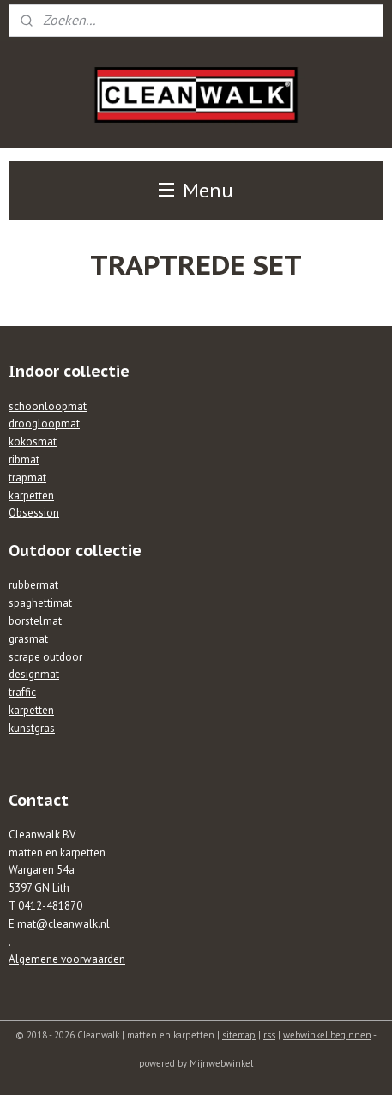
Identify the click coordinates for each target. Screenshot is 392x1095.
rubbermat (33, 585)
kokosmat (33, 441)
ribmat (24, 459)
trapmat (27, 477)
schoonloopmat (48, 406)
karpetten (31, 495)
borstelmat (35, 621)
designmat (34, 674)
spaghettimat (40, 603)
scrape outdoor (45, 657)
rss (269, 1035)
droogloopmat (44, 423)
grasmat (28, 639)
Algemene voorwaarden (67, 959)
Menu (196, 190)
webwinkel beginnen (327, 1035)
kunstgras (32, 728)
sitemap (239, 1035)
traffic (22, 692)
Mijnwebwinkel (221, 1063)
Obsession (34, 512)
